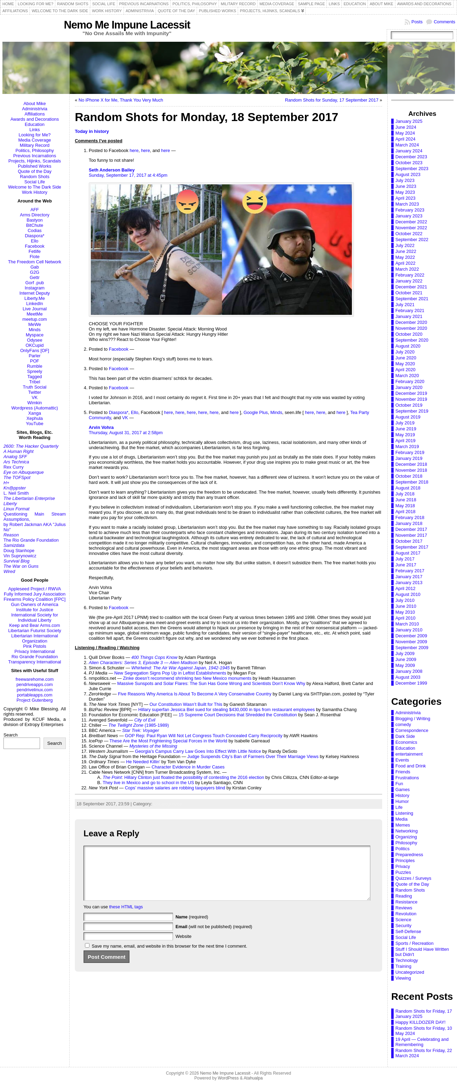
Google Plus (256, 412)
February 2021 (409, 310)
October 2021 (409, 292)
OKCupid (35, 345)
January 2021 (409, 316)
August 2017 (407, 553)
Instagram (35, 287)
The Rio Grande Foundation (31, 540)
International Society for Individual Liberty (34, 617)
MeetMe (34, 314)
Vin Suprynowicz (19, 555)
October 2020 (409, 334)
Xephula (34, 418)
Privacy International (35, 651)
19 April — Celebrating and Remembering (422, 1042)
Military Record (34, 145)
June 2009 (405, 659)
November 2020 (411, 328)
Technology (406, 960)
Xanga (34, 413)
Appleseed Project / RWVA (34, 588)
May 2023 (405, 192)
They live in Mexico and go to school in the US (148, 782)
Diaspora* (34, 235)
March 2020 (407, 375)
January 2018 (409, 523)
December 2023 (411, 156)
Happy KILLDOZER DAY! (420, 1022)
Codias (35, 230)
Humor (402, 801)
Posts (417, 21)
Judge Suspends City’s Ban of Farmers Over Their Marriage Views (252, 756)
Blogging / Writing (412, 718)
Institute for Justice (34, 609)
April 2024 (405, 139)
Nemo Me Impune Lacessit (127, 25)
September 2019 (411, 411)
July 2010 (405, 600)
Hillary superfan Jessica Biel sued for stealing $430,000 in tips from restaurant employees (226, 709)
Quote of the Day (35, 171)
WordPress (228, 1078)
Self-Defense (408, 931)
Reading (403, 896)
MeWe (34, 324)
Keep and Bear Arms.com (34, 625)
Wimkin (34, 402)
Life (399, 807)
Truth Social (35, 387)
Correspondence (411, 730)
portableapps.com (35, 695)
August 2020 (407, 346)
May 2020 (405, 363)
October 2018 (409, 476)
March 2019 (407, 446)
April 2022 (405, 263)
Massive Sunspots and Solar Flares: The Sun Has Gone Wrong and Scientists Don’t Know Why (211, 683)
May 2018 (405, 505)
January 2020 (409, 387)
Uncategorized (167, 803)
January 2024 (409, 150)
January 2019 (409, 458)
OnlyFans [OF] (34, 350)
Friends (402, 771)
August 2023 (407, 174)
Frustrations (407, 777)
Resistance (406, 901)
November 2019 (411, 399)
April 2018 (405, 511)
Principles (405, 860)
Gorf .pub (34, 282)
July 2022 (405, 245)
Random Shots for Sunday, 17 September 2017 (332, 100)
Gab (34, 267)
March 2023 (407, 204)
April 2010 (405, 618)
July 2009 (405, 653)
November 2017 (411, 535)
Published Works (35, 166)
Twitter (34, 392)
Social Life (34, 181)
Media (401, 819)
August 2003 (407, 677)
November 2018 (411, 470)
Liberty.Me (34, 298)
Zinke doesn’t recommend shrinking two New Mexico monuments (187, 678)
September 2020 (411, 340)
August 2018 (407, 488)
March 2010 (407, 624)
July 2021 (405, 304)
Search (10, 735)
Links (35, 129)
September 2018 (411, 482)
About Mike (34, 103)
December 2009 (411, 635)
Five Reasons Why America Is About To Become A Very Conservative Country (194, 693)
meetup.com (34, 319)
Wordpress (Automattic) (34, 408)
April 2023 (405, 198)
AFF (34, 209)
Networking (406, 831)
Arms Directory (34, 214)
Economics (406, 742)
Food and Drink (410, 765)
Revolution (405, 913)
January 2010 (409, 629)
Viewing (403, 978)
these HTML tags (126, 917)
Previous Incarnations (34, 155)
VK (35, 397)
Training (403, 966)
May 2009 (405, 665)
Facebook (34, 246)
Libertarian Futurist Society (34, 630)
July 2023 (405, 180)
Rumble (34, 366)
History (402, 795)
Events (402, 760)
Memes (402, 825)
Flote (34, 256)
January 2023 (409, 215)
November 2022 (411, 227)
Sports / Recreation (414, 943)
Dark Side (405, 736)
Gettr (34, 277)
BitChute (34, 225)
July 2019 (405, 422)
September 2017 (411, 547)
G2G (34, 272)
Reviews (403, 907)
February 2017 (409, 570)
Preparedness (409, 854)
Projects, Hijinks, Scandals (34, 161)
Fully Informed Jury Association (34, 594)
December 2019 (411, 393)
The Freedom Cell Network (34, 261)
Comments (444, 21)
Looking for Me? (35, 134)
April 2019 (405, 440)
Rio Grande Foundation (34, 656)
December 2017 (411, 529)
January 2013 (409, 582)
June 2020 (405, 357)
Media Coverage (34, 140)
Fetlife (35, 251)
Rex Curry (13, 467)
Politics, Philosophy (34, 150)
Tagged (34, 376)
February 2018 (409, 517)
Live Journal (35, 308)
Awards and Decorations (34, 119)
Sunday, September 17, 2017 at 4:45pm (128, 175)
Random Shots (34, 176)
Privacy (402, 866)
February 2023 (409, 210)
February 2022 (409, 275)
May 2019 (405, 434)
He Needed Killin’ (143, 761)
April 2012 (405, 588)
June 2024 (405, 127)
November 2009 (411, 641)
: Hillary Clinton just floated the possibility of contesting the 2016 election (183, 777)
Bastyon (34, 220)
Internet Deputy (34, 293)
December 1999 (411, 683)
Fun (399, 783)
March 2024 (407, 145)
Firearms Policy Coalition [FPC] (35, 599)
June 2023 (405, 186)
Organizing (406, 836)
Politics (402, 848)
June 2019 (405, 428)
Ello (34, 241)
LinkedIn (34, 303)
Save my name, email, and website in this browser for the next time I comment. (169, 956)
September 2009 (411, 647)
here (134, 150)
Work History (34, 192)
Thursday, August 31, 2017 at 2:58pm (126, 432)
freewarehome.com (35, 679)
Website (183, 946)
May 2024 (405, 133)
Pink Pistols (34, 646)
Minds (34, 329)
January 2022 (409, 281)
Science (403, 919)
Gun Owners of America (34, 604)
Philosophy (406, 842)
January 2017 (409, 576)
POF (34, 361)
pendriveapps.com (34, 684)
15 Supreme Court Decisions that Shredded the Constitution (238, 714)
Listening (404, 813)
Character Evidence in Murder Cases (187, 767)
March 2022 (407, 269)
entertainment (409, 754)
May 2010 (405, 612)
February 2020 (409, 381)
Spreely (34, 371)
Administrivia (34, 108)
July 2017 (405, 558)
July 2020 (405, 351)
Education (35, 124)
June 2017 (405, 564)
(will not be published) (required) (213, 937)
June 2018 (405, 499)
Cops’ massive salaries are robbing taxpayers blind (175, 787)
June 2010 (405, 606)
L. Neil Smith (16, 493)
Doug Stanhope (18, 550)
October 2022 (409, 233)
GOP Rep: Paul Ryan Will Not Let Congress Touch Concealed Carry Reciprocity (204, 735)
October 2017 (409, 541)
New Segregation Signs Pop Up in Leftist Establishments (170, 673)
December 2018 (411, 464)
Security (403, 925)
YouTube (34, 423)
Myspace (35, 334)
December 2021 (411, 286)
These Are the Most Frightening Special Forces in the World (168, 740)
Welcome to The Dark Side (34, 187)
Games (402, 789)
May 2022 (405, 257)
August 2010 (407, 594)
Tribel (34, 381)
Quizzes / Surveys (413, 878)
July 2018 (405, 493)
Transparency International (34, 661)
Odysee (34, 340)
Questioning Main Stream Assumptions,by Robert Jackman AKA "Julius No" (34, 521)
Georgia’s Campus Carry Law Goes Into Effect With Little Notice (198, 751)
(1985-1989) (138, 725)
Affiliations (34, 114)
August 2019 (407, 417)
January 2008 (409, 671)
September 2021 (411, 298)
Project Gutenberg (35, 700)
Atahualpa (253, 1078)
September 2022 (411, 239)
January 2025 (409, 121)
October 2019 (409, 405)
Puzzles (403, 872)
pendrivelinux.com (35, 689)
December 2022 (411, 221)
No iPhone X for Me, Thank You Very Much (121, 100)
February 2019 (409, 452)
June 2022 (405, 251)
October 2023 (409, 162)
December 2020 (411, 322)
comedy (403, 724)
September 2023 (411, 168)
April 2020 (405, 369)
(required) (191, 927)
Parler (34, 355)
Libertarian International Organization (34, 638)
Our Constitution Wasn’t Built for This (186, 704)
